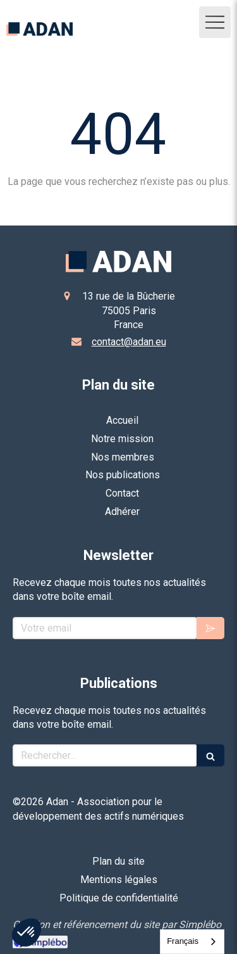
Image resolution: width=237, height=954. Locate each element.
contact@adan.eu (129, 342)
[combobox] (192, 941)
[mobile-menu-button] (215, 22)
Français (182, 941)
